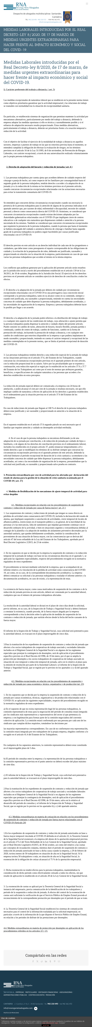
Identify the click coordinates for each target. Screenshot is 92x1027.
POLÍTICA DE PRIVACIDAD (11, 1012)
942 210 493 (33, 20)
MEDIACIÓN (50, 995)
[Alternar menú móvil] (87, 3)
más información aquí (50, 1023)
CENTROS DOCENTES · (37, 995)
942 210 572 (42, 20)
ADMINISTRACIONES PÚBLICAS (15, 995)
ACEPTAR (46, 1025)
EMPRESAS (20, 992)
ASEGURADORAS (66, 992)
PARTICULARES (31, 992)
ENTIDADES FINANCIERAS (48, 992)
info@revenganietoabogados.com (50, 22)
